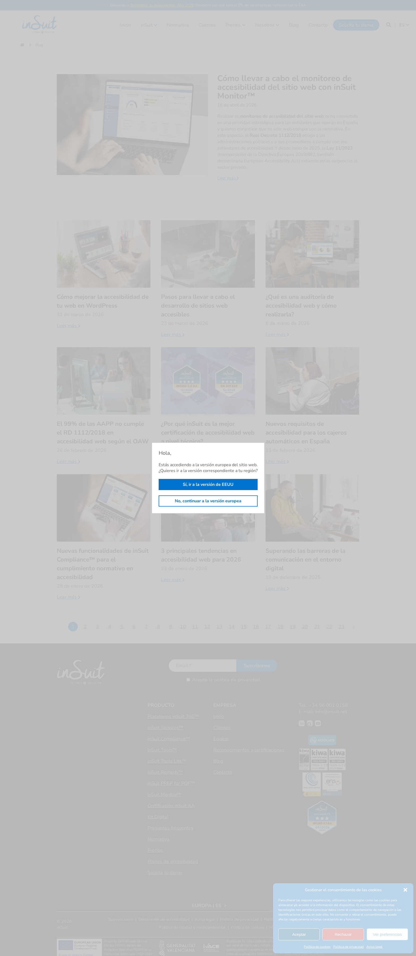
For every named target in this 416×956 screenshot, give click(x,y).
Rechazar (343, 934)
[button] (405, 890)
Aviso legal (374, 947)
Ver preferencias (387, 934)
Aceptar (299, 934)
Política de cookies (317, 947)
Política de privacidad (348, 947)
